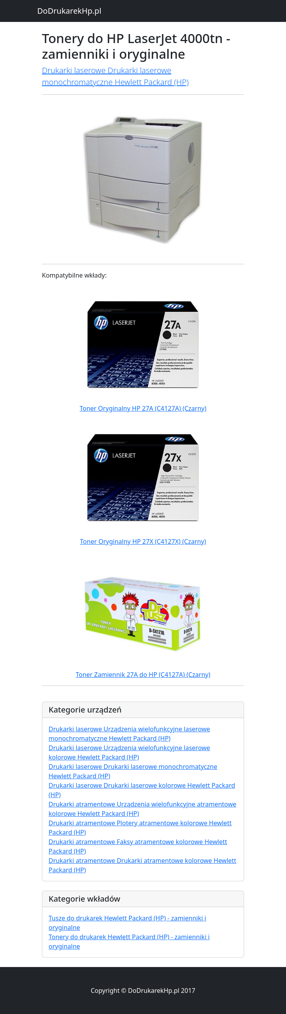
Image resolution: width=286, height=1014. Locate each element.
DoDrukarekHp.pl (69, 10)
